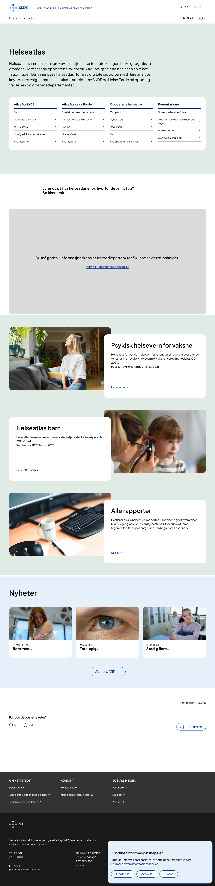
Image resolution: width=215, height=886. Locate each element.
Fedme (66, 126)
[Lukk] (206, 847)
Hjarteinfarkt (69, 134)
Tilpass (168, 874)
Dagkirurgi (116, 126)
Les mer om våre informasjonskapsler (134, 863)
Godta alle (122, 874)
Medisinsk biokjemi (25, 119)
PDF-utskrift (194, 752)
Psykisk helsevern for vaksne (78, 112)
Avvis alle (146, 874)
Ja (15, 751)
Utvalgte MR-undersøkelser (29, 134)
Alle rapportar (69, 141)
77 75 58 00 (16, 856)
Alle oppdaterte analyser (124, 141)
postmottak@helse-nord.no (25, 869)
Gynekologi (116, 119)
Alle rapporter (21, 141)
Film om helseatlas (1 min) (172, 112)
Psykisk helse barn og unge (77, 119)
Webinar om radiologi (170, 137)
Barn (16, 112)
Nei (31, 751)
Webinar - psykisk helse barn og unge (176, 121)
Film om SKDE (166, 130)
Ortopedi (115, 112)
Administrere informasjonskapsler (107, 266)
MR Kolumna (21, 126)
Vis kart (80, 865)
